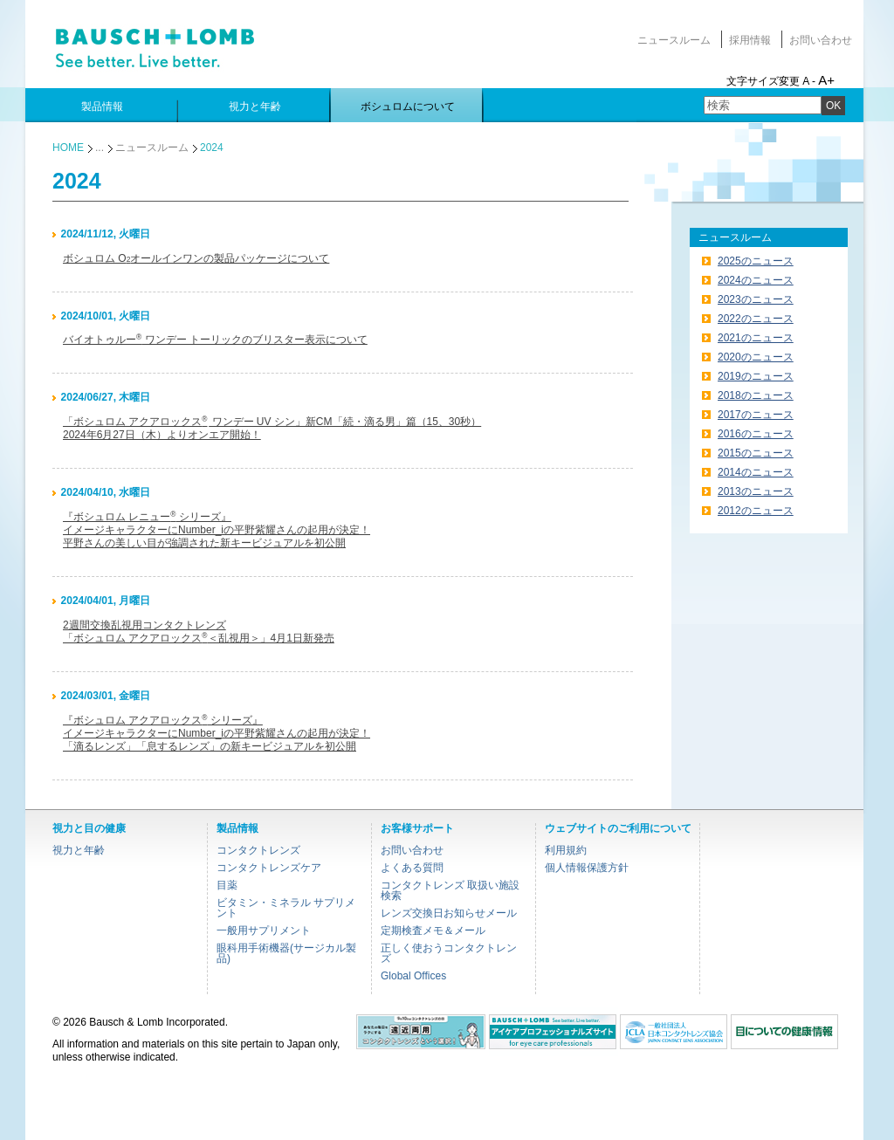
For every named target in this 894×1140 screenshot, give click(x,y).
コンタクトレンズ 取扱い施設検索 (450, 890)
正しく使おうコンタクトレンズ (449, 953)
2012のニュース (756, 511)
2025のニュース (756, 261)
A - (808, 81)
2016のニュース (756, 434)
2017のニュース (756, 415)
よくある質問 (412, 868)
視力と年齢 (78, 850)
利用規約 (566, 850)
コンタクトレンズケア (269, 868)
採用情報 (750, 40)
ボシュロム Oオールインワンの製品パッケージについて (196, 258)
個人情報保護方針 (587, 868)
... (99, 147)
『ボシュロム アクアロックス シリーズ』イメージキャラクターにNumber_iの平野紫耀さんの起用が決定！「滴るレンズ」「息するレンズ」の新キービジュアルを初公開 (216, 733)
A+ (826, 79)
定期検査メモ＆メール (433, 930)
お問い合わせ (820, 40)
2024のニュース (756, 280)
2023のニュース (756, 299)
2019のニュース (756, 376)
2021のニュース (756, 338)
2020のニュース (756, 357)
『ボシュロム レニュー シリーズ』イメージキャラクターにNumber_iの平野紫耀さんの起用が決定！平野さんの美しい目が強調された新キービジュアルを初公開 (216, 530)
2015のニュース (756, 453)
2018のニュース (756, 395)
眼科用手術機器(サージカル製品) (286, 953)
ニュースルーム (674, 40)
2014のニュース (756, 472)
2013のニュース (756, 491)
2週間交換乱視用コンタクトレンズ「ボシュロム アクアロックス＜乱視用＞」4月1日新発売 (198, 631)
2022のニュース (756, 318)
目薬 (227, 885)
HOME (68, 147)
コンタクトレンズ (258, 850)
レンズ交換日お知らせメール (449, 913)
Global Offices (413, 976)
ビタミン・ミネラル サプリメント (286, 907)
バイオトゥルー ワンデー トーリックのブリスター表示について (215, 339)
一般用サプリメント (264, 930)
